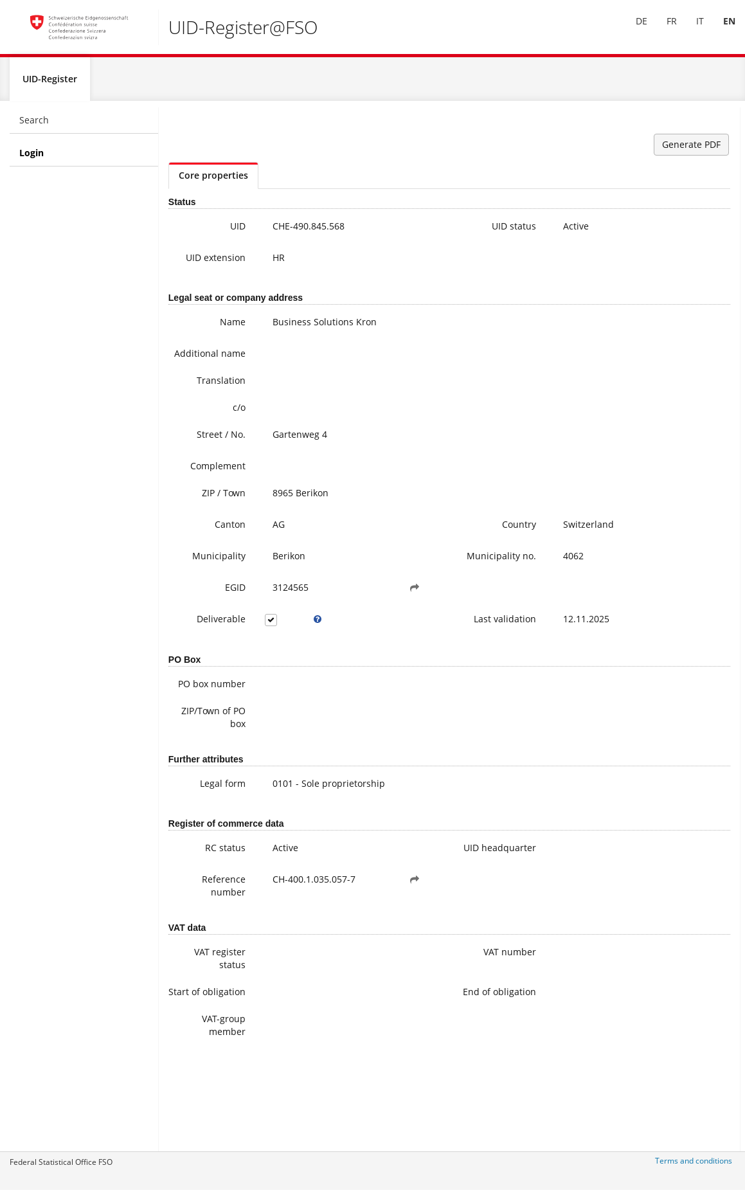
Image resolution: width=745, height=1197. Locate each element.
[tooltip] (284, 654)
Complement (196, 493)
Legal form (201, 839)
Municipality (197, 583)
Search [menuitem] (34, 126)
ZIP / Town (202, 520)
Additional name (201, 373)
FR (662, 31)
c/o (217, 434)
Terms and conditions (693, 1166)
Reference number (202, 949)
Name (211, 336)
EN (720, 31)
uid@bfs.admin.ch (666, 286)
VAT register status (198, 1027)
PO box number (206, 733)
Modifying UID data (682, 396)
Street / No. (199, 461)
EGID (213, 622)
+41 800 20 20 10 (669, 222)
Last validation (425, 660)
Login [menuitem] (31, 158)
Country (430, 551)
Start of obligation (202, 1066)
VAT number (420, 1020)
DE (632, 31)
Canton (208, 551)
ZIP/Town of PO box (199, 773)
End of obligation (425, 1066)
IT (690, 31)
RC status (203, 903)
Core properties (213, 181)
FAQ (649, 383)
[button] (359, 623)
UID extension (203, 269)
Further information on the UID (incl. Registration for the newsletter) (683, 350)
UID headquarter (419, 910)
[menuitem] (631, 31)
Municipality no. (420, 589)
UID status (424, 232)
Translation (199, 407)
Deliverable (199, 654)
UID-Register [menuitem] (49, 84)
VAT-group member (202, 1106)
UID (216, 232)
